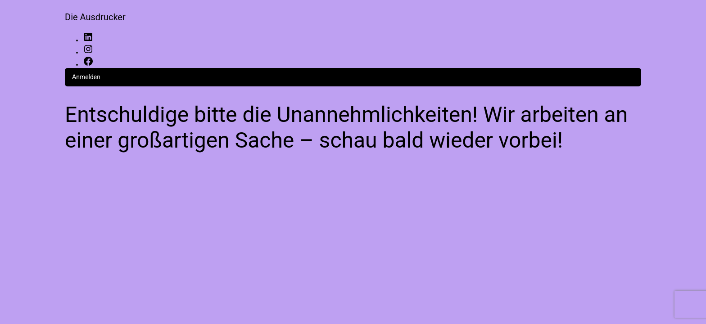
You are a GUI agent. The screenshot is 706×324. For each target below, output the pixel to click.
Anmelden (86, 77)
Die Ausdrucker (95, 17)
